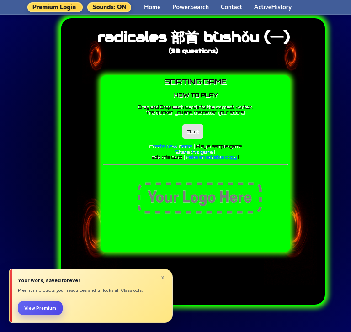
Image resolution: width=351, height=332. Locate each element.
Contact (231, 7)
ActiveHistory (273, 7)
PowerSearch (190, 7)
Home (152, 7)
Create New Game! (170, 146)
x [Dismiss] (162, 277)
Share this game (194, 151)
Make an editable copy (211, 157)
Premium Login (54, 7)
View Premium (40, 308)
